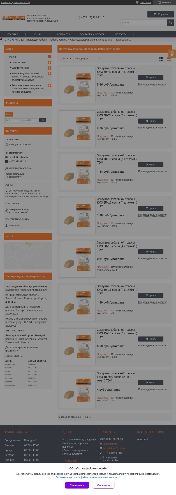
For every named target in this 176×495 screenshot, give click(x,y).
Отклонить (103, 485)
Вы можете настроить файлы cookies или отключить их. (87, 477)
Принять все (77, 485)
